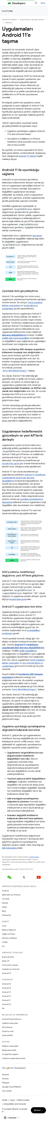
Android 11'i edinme (27, 156)
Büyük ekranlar (8, 957)
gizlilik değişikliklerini (28, 651)
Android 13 (6, 992)
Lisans (12, 1100)
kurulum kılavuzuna (17, 599)
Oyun (4, 926)
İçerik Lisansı (34, 857)
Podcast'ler (6, 915)
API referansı (7, 1027)
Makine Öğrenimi (9, 930)
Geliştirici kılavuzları (10, 1023)
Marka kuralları (23, 1100)
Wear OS (5, 961)
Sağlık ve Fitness (8, 934)
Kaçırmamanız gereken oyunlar (32, 19)
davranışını (37, 235)
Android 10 (6, 1004)
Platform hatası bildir (10, 1046)
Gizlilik (4, 942)
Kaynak (5, 903)
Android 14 (6, 988)
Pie (3, 1008)
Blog (4, 911)
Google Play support (10, 1054)
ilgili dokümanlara (9, 848)
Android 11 (6, 1000)
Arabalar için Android (10, 969)
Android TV (6, 973)
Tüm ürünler (7, 1091)
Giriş (43, 3)
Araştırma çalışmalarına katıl (13, 1058)
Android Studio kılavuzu (11, 1019)
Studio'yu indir (8, 1031)
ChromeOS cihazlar (10, 965)
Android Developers (9, 19)
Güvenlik (5, 899)
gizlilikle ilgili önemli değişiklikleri (16, 338)
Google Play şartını (10, 463)
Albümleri (8, 23)
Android (5, 890)
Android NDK (7, 1035)
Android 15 (6, 984)
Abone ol (38, 1110)
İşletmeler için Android (11, 895)
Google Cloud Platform (11, 1087)
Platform (7, 11)
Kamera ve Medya (9, 938)
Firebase (5, 1083)
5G (3, 946)
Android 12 (6, 996)
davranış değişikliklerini (14, 335)
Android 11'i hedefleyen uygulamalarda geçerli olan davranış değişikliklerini (23, 478)
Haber (4, 907)
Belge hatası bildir (9, 1050)
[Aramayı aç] (36, 3)
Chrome (5, 1079)
